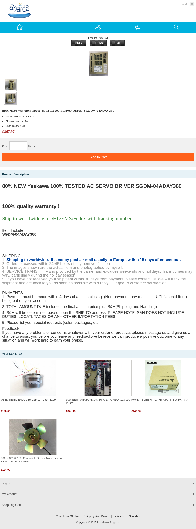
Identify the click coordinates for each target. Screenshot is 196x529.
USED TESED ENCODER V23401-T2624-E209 (28, 399)
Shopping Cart (11, 505)
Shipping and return (96, 516)
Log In (6, 483)
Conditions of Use (67, 516)
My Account (9, 494)
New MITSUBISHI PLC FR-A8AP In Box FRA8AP (159, 399)
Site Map (134, 516)
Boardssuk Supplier (108, 522)
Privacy (119, 516)
